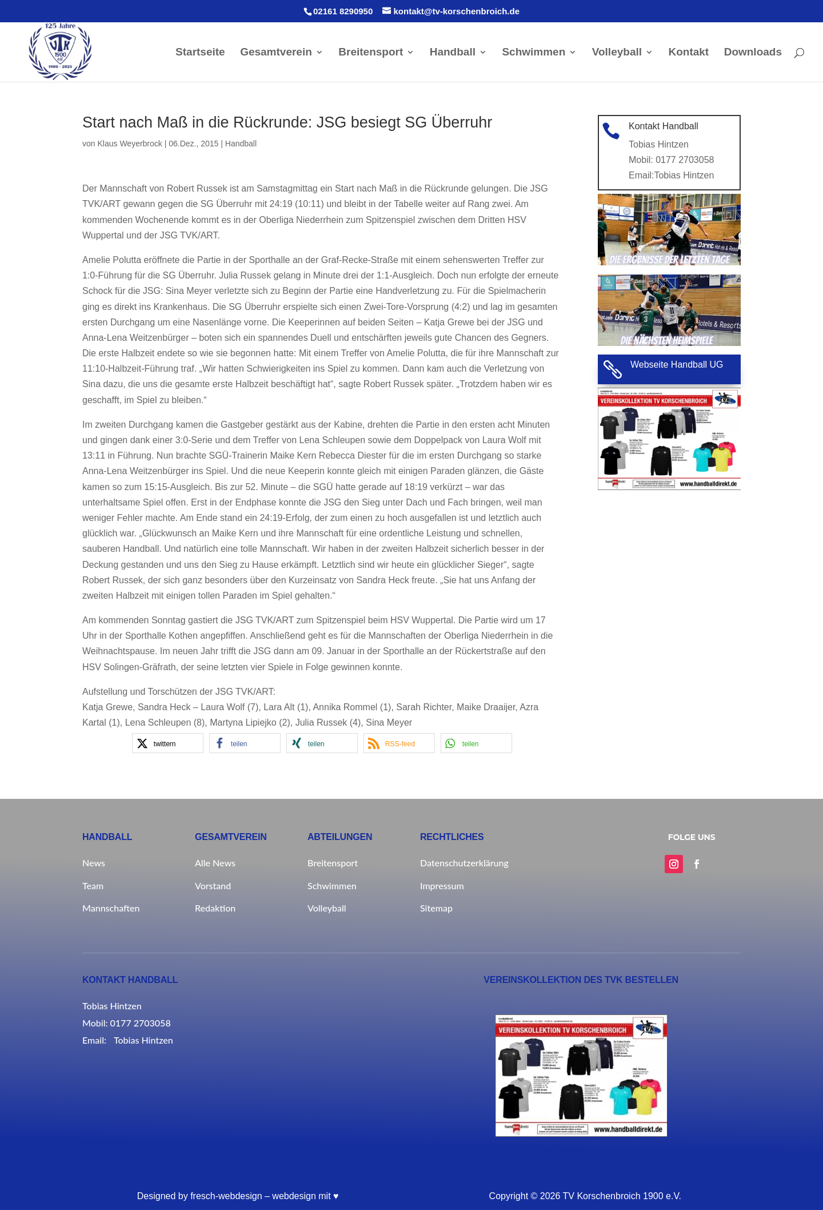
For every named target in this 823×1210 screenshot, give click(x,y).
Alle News (215, 862)
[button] (167, 743)
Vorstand (213, 885)
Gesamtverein (276, 53)
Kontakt (688, 53)
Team (92, 885)
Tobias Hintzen (683, 174)
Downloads (753, 53)
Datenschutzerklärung (464, 862)
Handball (453, 53)
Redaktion (215, 907)
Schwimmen (533, 53)
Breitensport (370, 53)
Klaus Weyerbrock (129, 143)
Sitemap (436, 907)
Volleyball (617, 53)
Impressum (442, 885)
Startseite (200, 53)
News (93, 862)
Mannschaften (110, 907)
